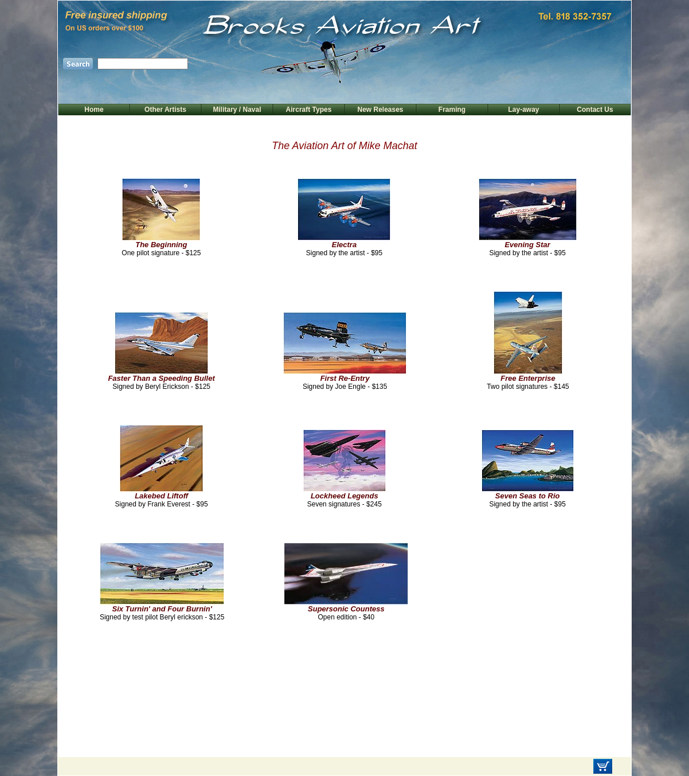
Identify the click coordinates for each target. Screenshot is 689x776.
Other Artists (165, 110)
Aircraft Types (309, 110)
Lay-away (523, 110)
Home (93, 110)
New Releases (380, 110)
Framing (452, 110)
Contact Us (595, 110)
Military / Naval (237, 110)
